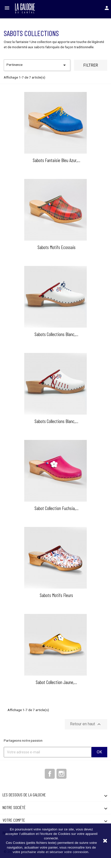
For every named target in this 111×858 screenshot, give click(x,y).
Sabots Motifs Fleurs (56, 595)
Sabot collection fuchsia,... (56, 508)
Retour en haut (86, 724)
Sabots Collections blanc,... (56, 421)
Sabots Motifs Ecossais (57, 247)
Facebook (50, 774)
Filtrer (90, 65)
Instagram (61, 774)
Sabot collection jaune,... (56, 682)
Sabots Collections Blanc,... (56, 334)
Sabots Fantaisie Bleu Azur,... (56, 160)
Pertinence (37, 65)
